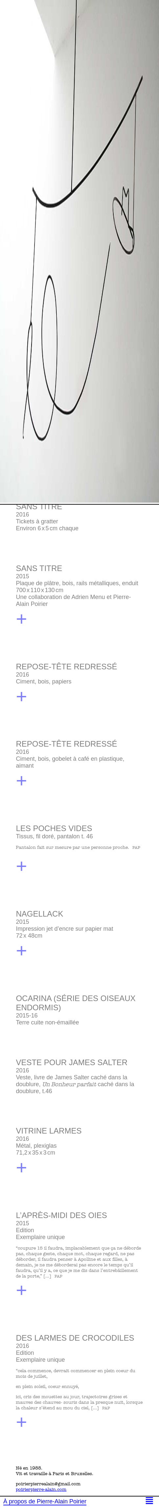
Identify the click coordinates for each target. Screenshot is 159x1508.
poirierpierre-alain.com (41, 1489)
